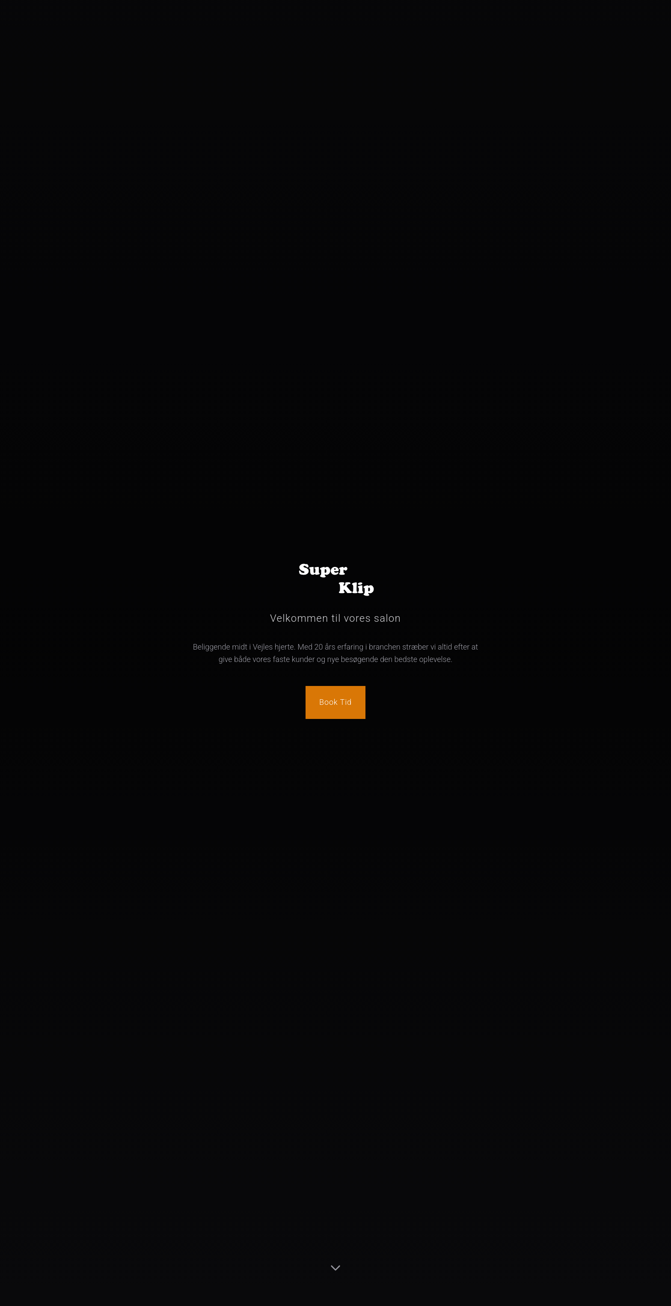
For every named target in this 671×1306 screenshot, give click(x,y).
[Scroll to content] (335, 1273)
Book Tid (335, 702)
